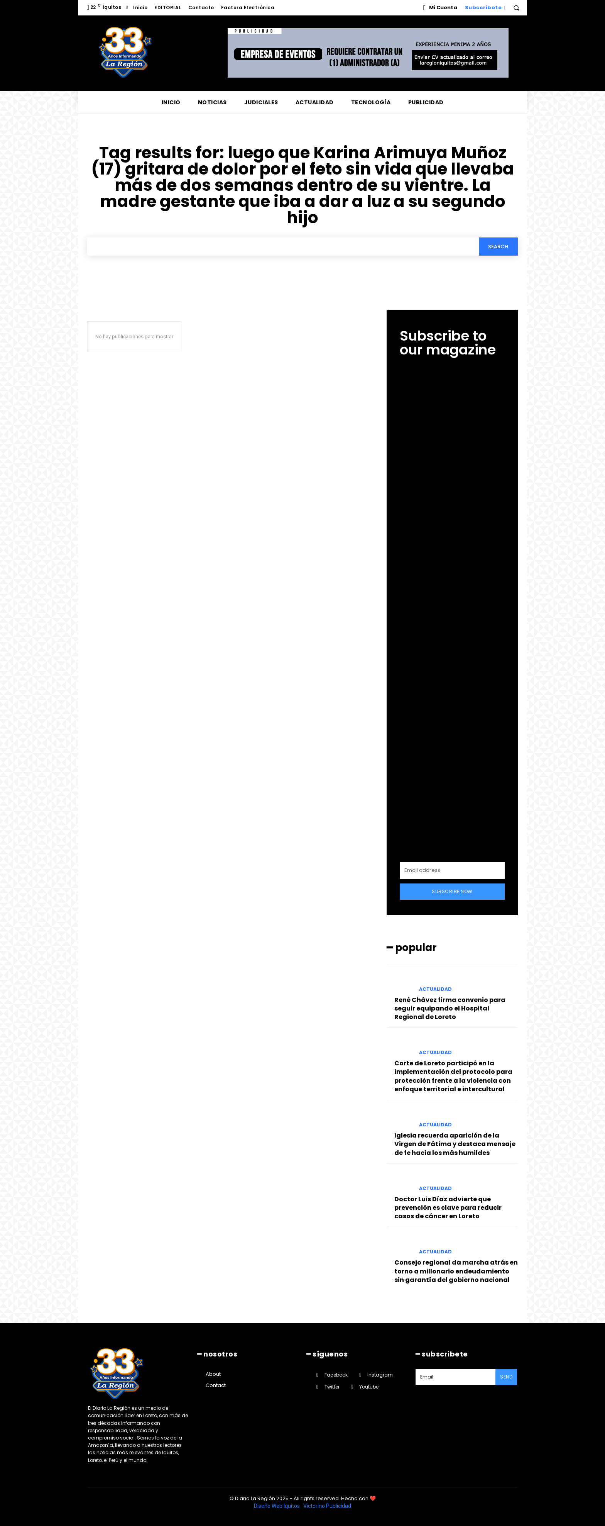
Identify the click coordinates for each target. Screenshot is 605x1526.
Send (506, 1376)
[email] (452, 870)
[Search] (498, 246)
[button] (516, 7)
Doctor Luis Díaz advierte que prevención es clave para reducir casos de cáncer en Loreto (448, 1208)
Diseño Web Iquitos (277, 1506)
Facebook (336, 1375)
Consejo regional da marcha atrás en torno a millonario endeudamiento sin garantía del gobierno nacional (456, 1271)
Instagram (380, 1375)
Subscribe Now (452, 891)
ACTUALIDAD (435, 989)
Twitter (332, 1387)
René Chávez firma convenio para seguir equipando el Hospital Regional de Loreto (449, 1008)
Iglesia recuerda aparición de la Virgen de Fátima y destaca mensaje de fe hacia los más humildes (454, 1144)
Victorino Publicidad (327, 1506)
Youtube (369, 1387)
